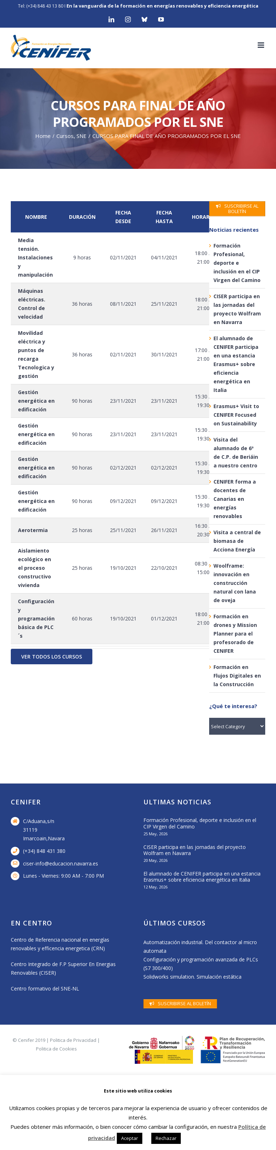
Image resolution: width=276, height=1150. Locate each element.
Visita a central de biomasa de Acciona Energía (237, 541)
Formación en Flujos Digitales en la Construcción (237, 676)
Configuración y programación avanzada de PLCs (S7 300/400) (200, 963)
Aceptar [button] (129, 1138)
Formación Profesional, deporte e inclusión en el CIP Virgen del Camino (237, 262)
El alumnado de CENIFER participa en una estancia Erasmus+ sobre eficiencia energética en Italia (235, 364)
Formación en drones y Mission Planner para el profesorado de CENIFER (235, 633)
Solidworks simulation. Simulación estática (192, 976)
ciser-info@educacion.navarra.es (60, 863)
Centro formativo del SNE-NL (45, 988)
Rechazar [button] (166, 1138)
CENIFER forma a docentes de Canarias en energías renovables (234, 498)
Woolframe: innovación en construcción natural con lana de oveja (234, 583)
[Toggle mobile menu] (261, 45)
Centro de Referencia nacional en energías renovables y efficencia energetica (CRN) (60, 944)
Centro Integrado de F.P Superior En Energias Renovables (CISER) (63, 968)
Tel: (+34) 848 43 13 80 (40, 6)
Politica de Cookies (56, 1048)
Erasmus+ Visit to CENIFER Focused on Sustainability (236, 415)
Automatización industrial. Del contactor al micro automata (200, 946)
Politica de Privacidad (73, 1040)
